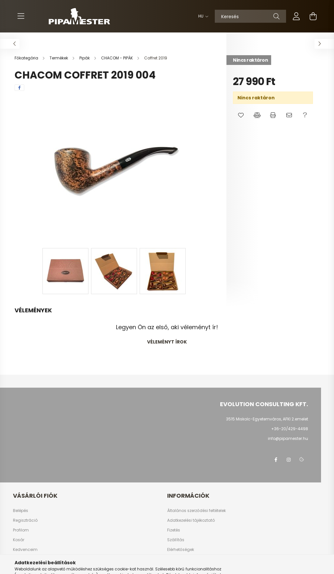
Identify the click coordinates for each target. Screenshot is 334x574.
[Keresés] (250, 16)
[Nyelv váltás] (201, 16)
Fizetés (173, 530)
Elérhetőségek (180, 549)
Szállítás (175, 540)
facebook (275, 459)
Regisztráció (25, 520)
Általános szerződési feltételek (196, 510)
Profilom (21, 530)
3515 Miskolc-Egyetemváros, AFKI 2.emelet (267, 419)
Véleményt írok (167, 342)
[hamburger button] (21, 16)
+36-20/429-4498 (289, 428)
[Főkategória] (27, 58)
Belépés (20, 510)
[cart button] (313, 16)
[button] (241, 115)
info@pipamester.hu (288, 438)
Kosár (18, 540)
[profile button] (296, 16)
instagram (288, 459)
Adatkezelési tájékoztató (191, 520)
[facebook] (19, 87)
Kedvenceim (25, 549)
